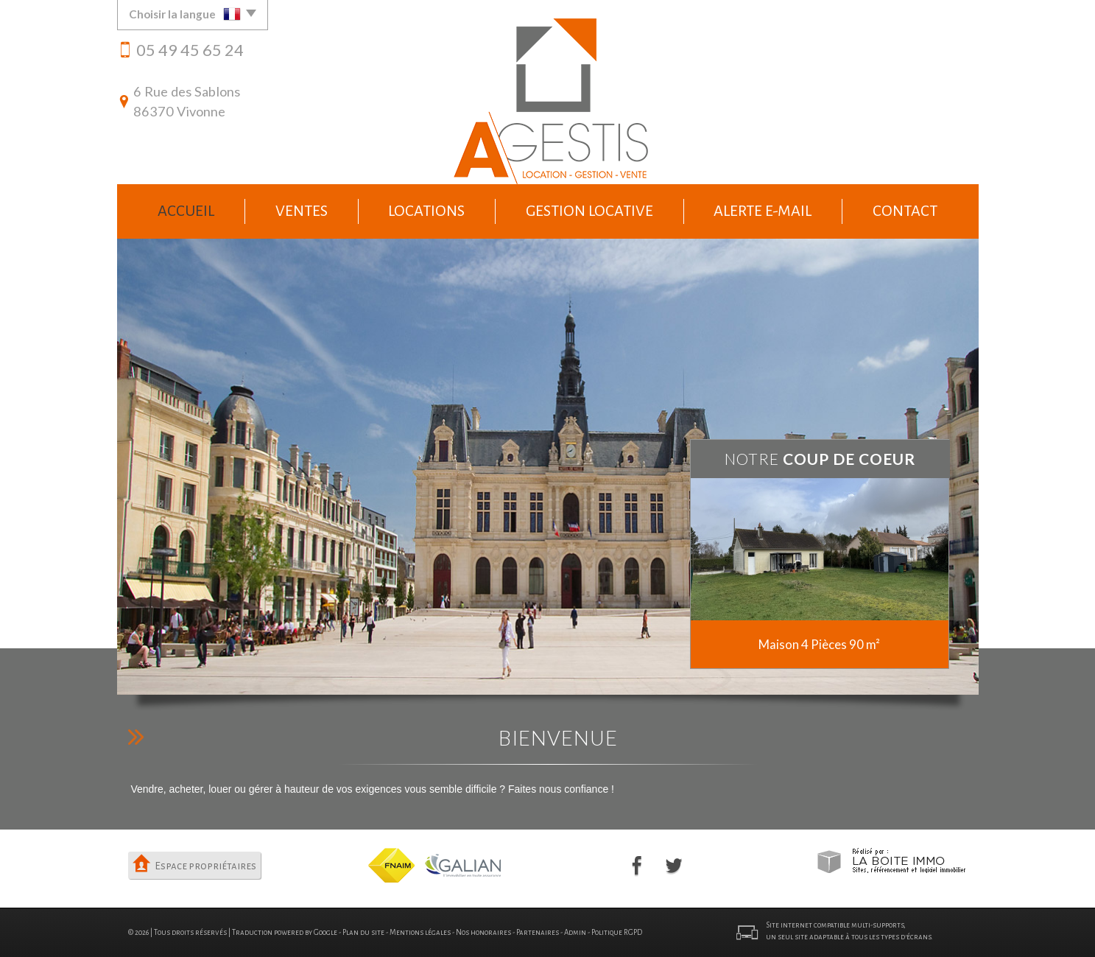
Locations (426, 211)
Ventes (301, 211)
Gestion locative (589, 211)
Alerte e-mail (762, 211)
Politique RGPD (616, 932)
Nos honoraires (483, 932)
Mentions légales (420, 932)
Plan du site (363, 932)
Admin (575, 932)
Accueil (186, 211)
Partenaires (537, 932)
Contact (905, 211)
